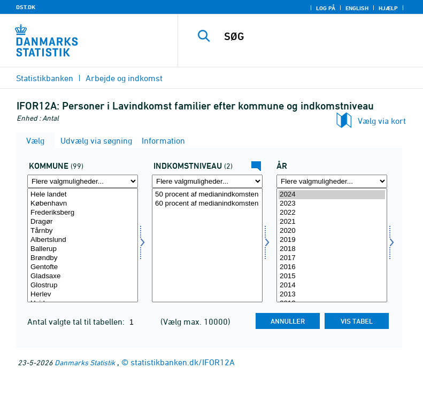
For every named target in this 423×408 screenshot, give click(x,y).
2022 (332, 212)
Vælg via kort (382, 120)
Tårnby (82, 231)
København (82, 203)
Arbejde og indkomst (124, 78)
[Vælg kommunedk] (82, 245)
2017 (332, 258)
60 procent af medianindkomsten (207, 203)
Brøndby (82, 258)
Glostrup (82, 285)
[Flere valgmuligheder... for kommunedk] (82, 181)
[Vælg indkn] (207, 245)
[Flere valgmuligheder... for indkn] (207, 181)
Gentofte (82, 267)
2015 (332, 276)
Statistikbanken (44, 78)
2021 (332, 221)
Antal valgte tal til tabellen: (77, 321)
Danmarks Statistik (85, 362)
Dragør (82, 221)
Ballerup (82, 249)
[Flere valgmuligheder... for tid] (331, 181)
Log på (325, 8)
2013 (332, 294)
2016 (332, 267)
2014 (332, 285)
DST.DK (25, 7)
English (356, 8)
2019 (332, 240)
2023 (332, 203)
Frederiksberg (82, 212)
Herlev (82, 294)
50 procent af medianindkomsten (207, 194)
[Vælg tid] (331, 245)
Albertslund (82, 240)
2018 (332, 249)
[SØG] (316, 36)
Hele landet (82, 194)
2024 (332, 194)
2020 (332, 231)
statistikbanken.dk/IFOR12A (182, 362)
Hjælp (388, 8)
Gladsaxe (82, 276)
